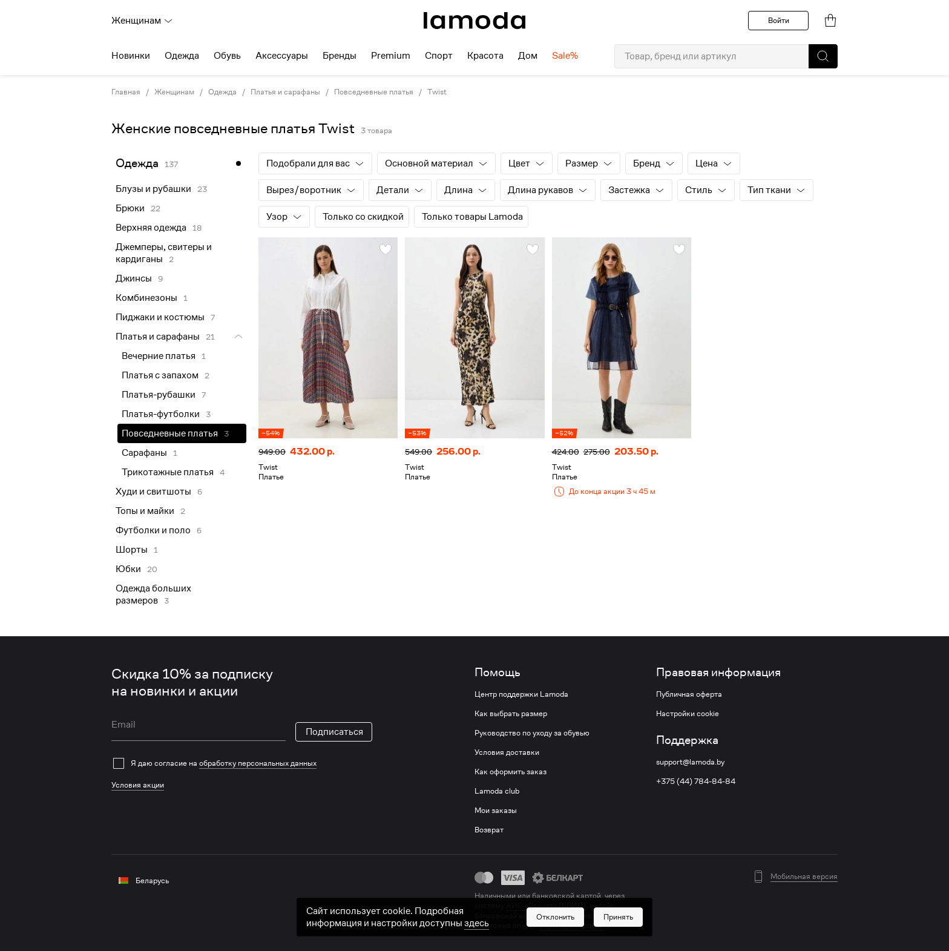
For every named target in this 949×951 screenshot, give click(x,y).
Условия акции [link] (137, 785)
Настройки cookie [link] (687, 714)
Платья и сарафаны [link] (285, 92)
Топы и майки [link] (145, 511)
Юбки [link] (128, 569)
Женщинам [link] (174, 92)
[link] (474, 20)
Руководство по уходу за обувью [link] (532, 733)
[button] (823, 56)
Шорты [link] (132, 550)
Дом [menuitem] (527, 56)
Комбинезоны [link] (146, 298)
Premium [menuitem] (390, 56)
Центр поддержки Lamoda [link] (521, 694)
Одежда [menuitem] (182, 56)
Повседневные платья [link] (373, 92)
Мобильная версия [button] (804, 876)
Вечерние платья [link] (158, 356)
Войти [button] (778, 20)
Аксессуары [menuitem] (281, 56)
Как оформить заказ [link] (511, 772)
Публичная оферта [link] (689, 694)
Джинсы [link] (134, 278)
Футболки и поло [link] (153, 530)
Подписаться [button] (334, 732)
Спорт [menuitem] (439, 56)
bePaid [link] (610, 915)
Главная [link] (125, 92)
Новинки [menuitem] (130, 56)
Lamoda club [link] (497, 791)
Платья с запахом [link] (160, 375)
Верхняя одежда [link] (151, 228)
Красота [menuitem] (485, 56)
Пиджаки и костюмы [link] (160, 317)
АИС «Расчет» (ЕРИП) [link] (546, 905)
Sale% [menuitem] (565, 56)
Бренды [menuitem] (339, 56)
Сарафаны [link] (144, 453)
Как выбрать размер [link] (511, 714)
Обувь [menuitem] (227, 56)
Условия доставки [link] (507, 752)
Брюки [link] (130, 208)
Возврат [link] (489, 830)
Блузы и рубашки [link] (153, 189)
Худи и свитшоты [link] (153, 491)
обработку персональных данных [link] (258, 763)
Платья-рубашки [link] (158, 395)
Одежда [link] (222, 92)
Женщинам (142, 21)
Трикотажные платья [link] (168, 472)
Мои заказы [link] (496, 810)
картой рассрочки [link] (571, 925)
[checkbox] (241, 763)
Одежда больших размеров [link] (153, 594)
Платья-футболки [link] (161, 414)
